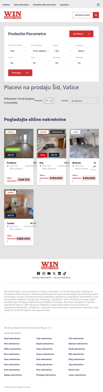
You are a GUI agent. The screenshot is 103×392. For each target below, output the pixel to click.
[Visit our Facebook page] (38, 273)
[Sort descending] (51, 100)
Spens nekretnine (45, 353)
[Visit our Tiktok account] (64, 273)
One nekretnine (44, 369)
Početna (6, 4)
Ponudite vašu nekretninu (44, 4)
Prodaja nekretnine (46, 374)
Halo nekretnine (44, 348)
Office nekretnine (12, 348)
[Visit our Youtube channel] (49, 273)
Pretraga (20, 72)
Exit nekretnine (44, 359)
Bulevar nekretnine (78, 343)
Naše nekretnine (21, 4)
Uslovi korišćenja (62, 277)
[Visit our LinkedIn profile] (59, 273)
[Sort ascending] (47, 100)
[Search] (96, 15)
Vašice (81, 50)
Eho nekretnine (11, 353)
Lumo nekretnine (77, 374)
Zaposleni (64, 4)
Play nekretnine (77, 359)
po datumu (77, 100)
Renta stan (74, 369)
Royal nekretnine (45, 343)
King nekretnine (44, 364)
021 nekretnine (76, 338)
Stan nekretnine (12, 359)
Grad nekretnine (12, 338)
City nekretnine (44, 338)
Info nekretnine (11, 343)
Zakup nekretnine (13, 374)
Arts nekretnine (12, 369)
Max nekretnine (12, 364)
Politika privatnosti (41, 277)
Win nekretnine (76, 353)
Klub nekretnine (77, 348)
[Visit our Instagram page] (43, 273)
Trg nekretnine (76, 364)
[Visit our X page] (54, 273)
